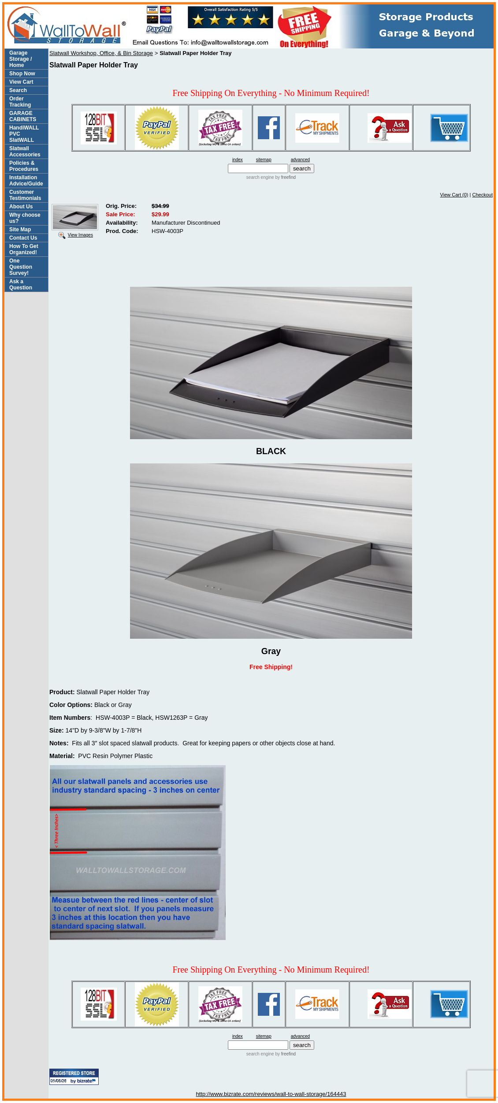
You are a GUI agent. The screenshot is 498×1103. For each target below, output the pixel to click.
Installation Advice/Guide (26, 180)
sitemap (263, 159)
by (285, 177)
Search (18, 90)
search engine (260, 177)
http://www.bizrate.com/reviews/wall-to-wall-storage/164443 (271, 1094)
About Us (21, 207)
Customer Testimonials (25, 195)
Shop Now (22, 73)
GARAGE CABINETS (22, 116)
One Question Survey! (20, 267)
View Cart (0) (454, 194)
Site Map (20, 229)
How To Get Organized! (23, 249)
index (237, 159)
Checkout (482, 194)
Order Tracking (20, 102)
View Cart (21, 82)
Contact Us (23, 238)
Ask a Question (20, 284)
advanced (300, 159)
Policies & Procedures (23, 166)
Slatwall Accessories (25, 151)
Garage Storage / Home (20, 59)
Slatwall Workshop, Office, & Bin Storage (101, 53)
